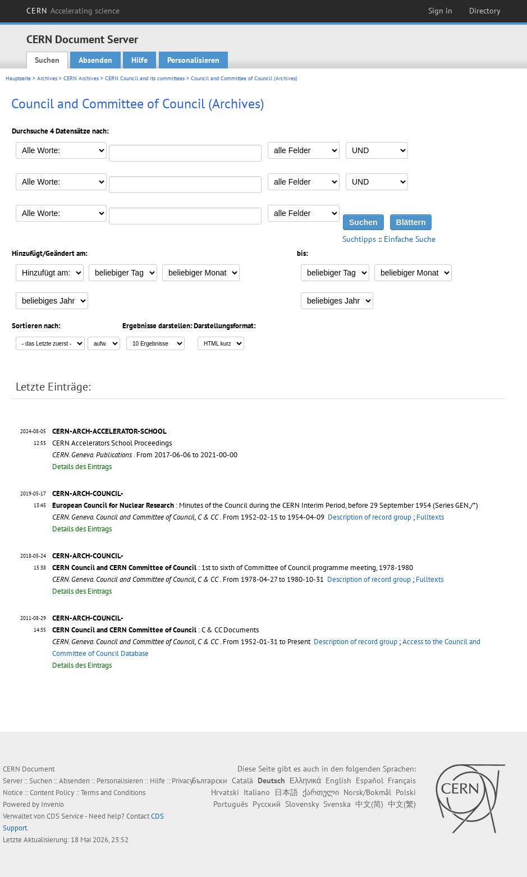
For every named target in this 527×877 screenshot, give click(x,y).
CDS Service (65, 816)
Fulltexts (430, 517)
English (338, 780)
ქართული (321, 792)
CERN (73, 11)
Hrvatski (225, 792)
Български (209, 780)
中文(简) (369, 804)
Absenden (95, 60)
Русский (267, 804)
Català (242, 780)
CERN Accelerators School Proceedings (112, 443)
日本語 (286, 792)
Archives (47, 78)
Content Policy (52, 792)
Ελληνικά (305, 780)
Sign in (440, 11)
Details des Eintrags (82, 466)
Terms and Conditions (113, 792)
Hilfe (139, 60)
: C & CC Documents (155, 630)
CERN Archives (81, 78)
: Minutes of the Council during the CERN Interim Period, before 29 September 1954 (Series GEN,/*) (265, 505)
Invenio (52, 804)
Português (230, 804)
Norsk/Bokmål (367, 792)
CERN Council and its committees (145, 78)
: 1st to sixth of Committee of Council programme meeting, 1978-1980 (232, 567)
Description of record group (369, 517)
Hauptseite (18, 78)
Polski (406, 792)
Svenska (337, 804)
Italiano (257, 792)
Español (369, 780)
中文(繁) (402, 804)
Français (402, 780)
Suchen (47, 60)
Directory (485, 11)
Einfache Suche (410, 239)
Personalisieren (193, 60)
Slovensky (302, 804)
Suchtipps (359, 239)
